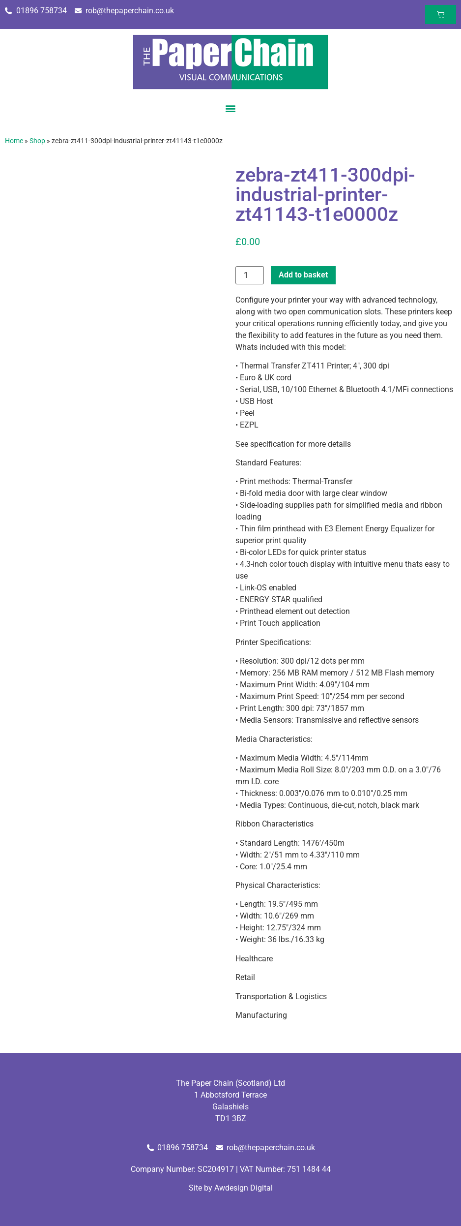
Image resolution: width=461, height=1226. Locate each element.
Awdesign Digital (243, 1188)
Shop (37, 141)
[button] (231, 108)
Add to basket (303, 274)
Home (14, 141)
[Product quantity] (249, 275)
